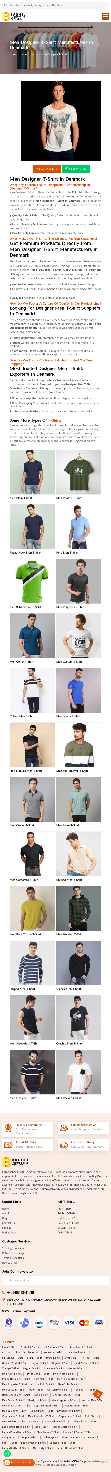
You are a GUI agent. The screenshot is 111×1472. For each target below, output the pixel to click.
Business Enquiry (18, 1462)
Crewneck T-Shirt (54, 1368)
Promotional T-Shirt (37, 1374)
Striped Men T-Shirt (22, 991)
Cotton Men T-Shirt (22, 719)
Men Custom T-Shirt (69, 664)
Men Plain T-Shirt (21, 501)
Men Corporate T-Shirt (24, 882)
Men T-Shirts (29, 54)
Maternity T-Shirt (43, 1448)
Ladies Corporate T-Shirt (85, 1437)
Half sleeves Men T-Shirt (26, 773)
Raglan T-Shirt (31, 1368)
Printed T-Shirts (66, 1213)
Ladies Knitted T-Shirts (15, 1448)
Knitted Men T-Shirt (69, 882)
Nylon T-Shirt (40, 1363)
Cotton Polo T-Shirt (42, 1384)
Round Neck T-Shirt (68, 1223)
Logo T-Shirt (41, 1395)
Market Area (9, 1233)
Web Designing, (100, 1461)
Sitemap (6, 1228)
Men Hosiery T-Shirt (23, 1101)
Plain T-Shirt (64, 1209)
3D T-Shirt (35, 1421)
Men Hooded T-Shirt (69, 937)
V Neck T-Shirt (91, 1358)
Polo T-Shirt (36, 1390)
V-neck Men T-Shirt (68, 991)
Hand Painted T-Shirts (86, 1363)
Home (13, 54)
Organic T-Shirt (61, 1363)
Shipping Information (13, 1248)
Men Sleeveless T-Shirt (24, 1046)
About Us (7, 1213)
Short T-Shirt (9, 1443)
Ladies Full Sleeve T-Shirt (77, 1432)
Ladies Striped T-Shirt (62, 1443)
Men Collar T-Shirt (21, 664)
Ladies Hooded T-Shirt (70, 1448)
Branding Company (66, 1465)
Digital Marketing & (45, 1465)
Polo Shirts (91, 1416)
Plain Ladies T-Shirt (48, 1432)
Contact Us (8, 1223)
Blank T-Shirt (34, 1358)
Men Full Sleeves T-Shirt (72, 773)
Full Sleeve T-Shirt (12, 1358)
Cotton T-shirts (66, 1228)
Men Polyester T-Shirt (70, 610)
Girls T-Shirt (41, 1427)
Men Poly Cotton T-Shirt (25, 937)
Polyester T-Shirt (53, 1352)
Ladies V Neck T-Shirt (33, 1443)
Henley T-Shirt (76, 1368)
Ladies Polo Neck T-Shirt (16, 1427)
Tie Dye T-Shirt (10, 1368)
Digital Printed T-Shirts (47, 1406)
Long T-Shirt (9, 1437)
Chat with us (76, 168)
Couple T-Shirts (30, 1437)
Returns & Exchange (13, 1253)
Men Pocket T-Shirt (68, 1101)
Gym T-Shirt (71, 1358)
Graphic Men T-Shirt (69, 1046)
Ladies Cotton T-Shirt (65, 1427)
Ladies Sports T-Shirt (55, 1437)
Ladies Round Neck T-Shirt (17, 1432)
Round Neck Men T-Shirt (25, 555)
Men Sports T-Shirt (68, 719)
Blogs (5, 1218)
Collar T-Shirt (65, 1233)
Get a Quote (47, 168)
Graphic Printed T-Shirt (15, 1363)
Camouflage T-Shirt (41, 1411)
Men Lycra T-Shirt (67, 828)
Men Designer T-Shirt (14, 1411)
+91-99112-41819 (20, 1292)
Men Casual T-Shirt (22, 828)
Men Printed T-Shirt (69, 501)
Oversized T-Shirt (77, 1352)
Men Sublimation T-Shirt (25, 610)
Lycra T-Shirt (53, 1358)
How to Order (9, 1263)
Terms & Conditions (13, 1258)
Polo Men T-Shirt (67, 555)
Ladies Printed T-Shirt (83, 1421)
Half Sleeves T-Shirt (69, 1218)
